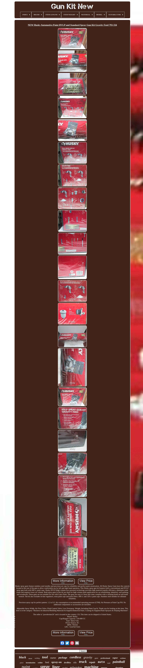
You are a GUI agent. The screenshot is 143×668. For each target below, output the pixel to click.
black (22, 657)
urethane (123, 658)
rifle (75, 663)
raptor (115, 658)
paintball (119, 662)
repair (92, 662)
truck (83, 662)
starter (53, 658)
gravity (87, 657)
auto (101, 662)
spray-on (56, 662)
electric (30, 658)
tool (45, 657)
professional (105, 658)
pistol (21, 663)
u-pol (108, 663)
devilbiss (67, 663)
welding (37, 658)
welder (40, 663)
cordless (75, 657)
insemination (30, 663)
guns (96, 658)
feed (47, 662)
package (63, 657)
